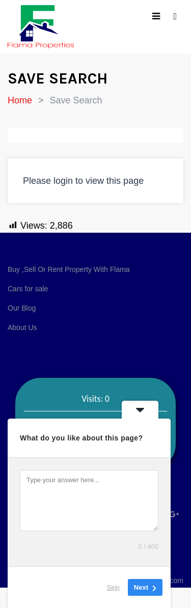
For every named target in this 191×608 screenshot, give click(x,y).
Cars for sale (28, 289)
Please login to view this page (83, 181)
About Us (22, 327)
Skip (113, 587)
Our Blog (22, 308)
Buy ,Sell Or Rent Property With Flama (69, 269)
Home (20, 100)
